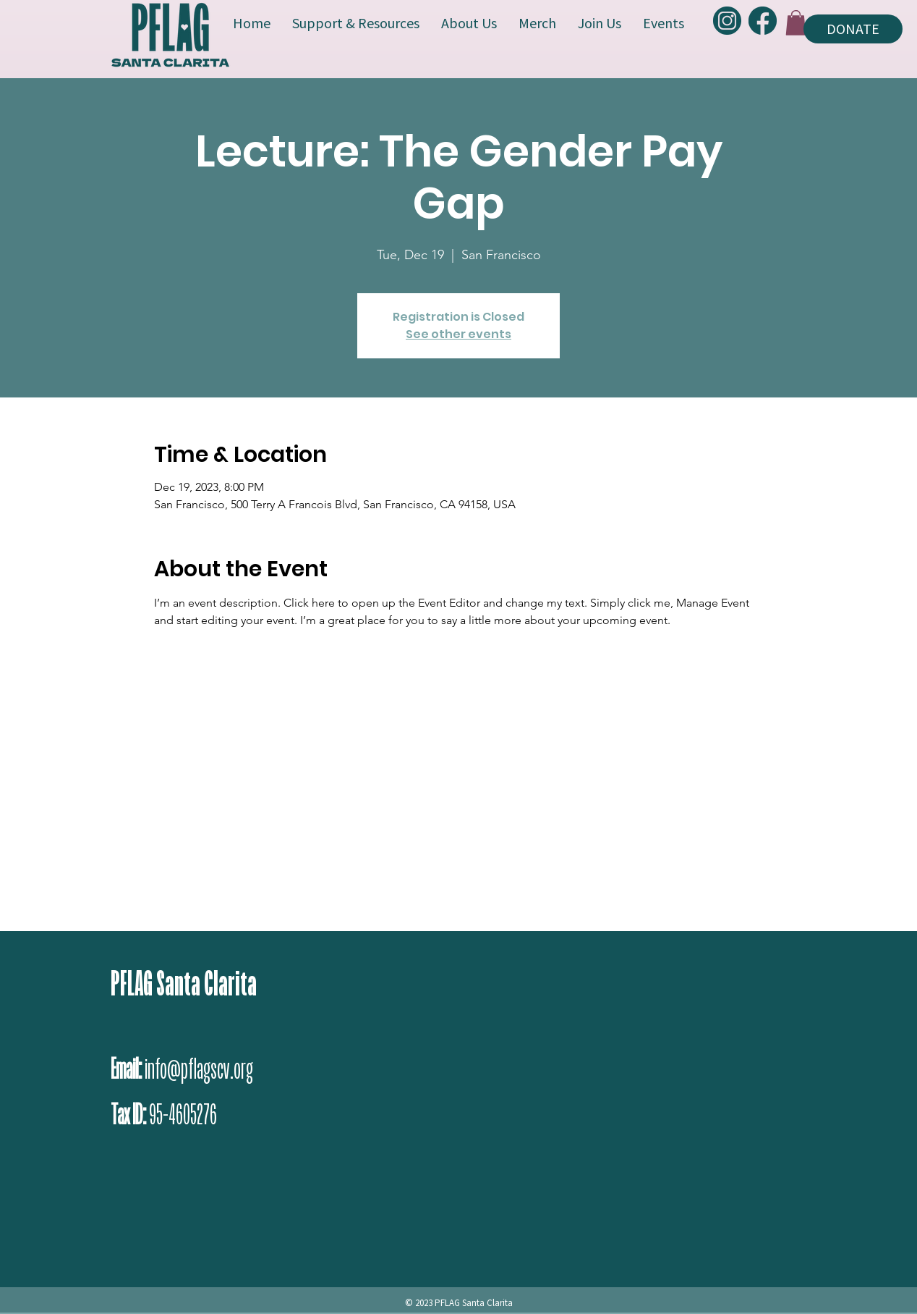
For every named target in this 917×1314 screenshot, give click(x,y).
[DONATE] (853, 28)
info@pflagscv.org (199, 1069)
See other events (458, 334)
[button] (795, 22)
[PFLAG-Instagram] (727, 21)
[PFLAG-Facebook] (762, 21)
